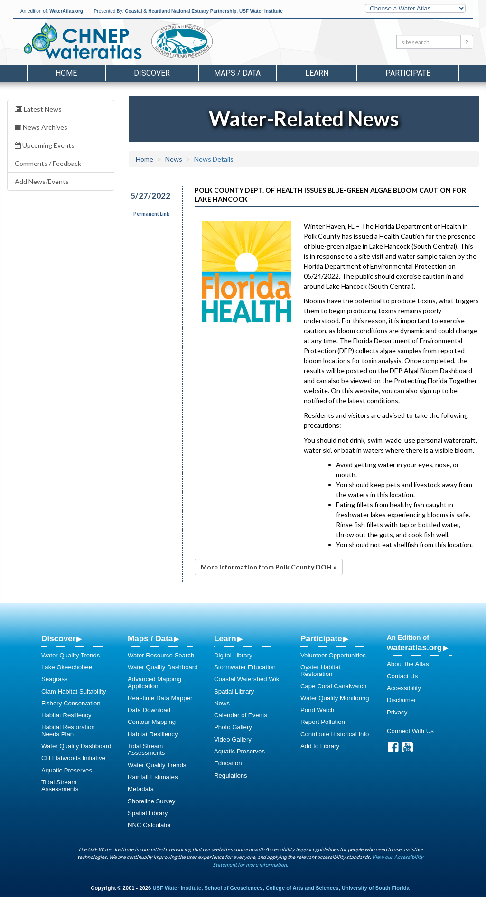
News (173, 159)
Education (228, 763)
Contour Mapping (152, 721)
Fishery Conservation (71, 703)
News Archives (41, 127)
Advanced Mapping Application (154, 682)
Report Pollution (322, 721)
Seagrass (54, 679)
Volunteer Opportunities (333, 655)
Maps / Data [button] (237, 72)
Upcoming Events (45, 145)
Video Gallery (233, 739)
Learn (225, 638)
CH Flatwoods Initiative (73, 758)
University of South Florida (376, 888)
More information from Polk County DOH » (268, 567)
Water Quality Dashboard (76, 746)
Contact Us (402, 676)
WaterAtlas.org (66, 11)
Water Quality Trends (70, 655)
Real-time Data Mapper (160, 698)
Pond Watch (317, 710)
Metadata (141, 788)
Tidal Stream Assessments (59, 785)
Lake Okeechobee (66, 667)
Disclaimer (401, 700)
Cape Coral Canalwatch (333, 686)
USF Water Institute (261, 11)
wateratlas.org (414, 647)
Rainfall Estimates (153, 777)
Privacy (397, 712)
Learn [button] (316, 72)
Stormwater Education (245, 667)
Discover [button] (152, 72)
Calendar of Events (240, 715)
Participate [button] (407, 72)
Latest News (38, 109)
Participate (321, 638)
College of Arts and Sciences (302, 888)
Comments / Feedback (48, 163)
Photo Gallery (233, 727)
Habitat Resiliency (66, 715)
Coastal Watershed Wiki (247, 679)
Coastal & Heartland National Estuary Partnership (180, 11)
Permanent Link (151, 214)
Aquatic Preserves (66, 770)
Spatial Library (148, 813)
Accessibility (404, 688)
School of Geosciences (233, 888)
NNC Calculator (149, 825)
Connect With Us (410, 730)
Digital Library (233, 655)
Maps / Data (150, 638)
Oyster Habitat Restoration (320, 670)
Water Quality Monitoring (334, 698)
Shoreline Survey (151, 801)
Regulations (230, 775)
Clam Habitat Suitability (73, 691)
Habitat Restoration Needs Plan (68, 730)
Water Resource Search (161, 655)
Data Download (149, 710)
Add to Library (319, 746)
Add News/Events (42, 181)
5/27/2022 (150, 196)
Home (66, 72)
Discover (58, 638)
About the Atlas (408, 663)
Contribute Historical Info (334, 734)
